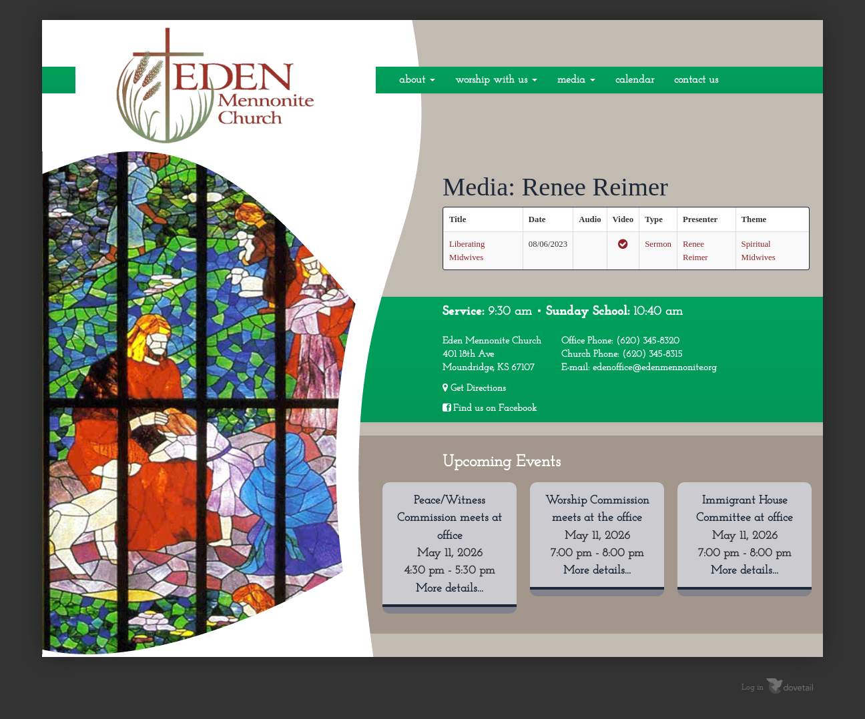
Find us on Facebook (490, 408)
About (417, 80)
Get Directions (474, 388)
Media (576, 80)
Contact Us (696, 80)
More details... (449, 588)
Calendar (634, 80)
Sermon (658, 244)
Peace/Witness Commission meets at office (449, 518)
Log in (753, 688)
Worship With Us (496, 80)
